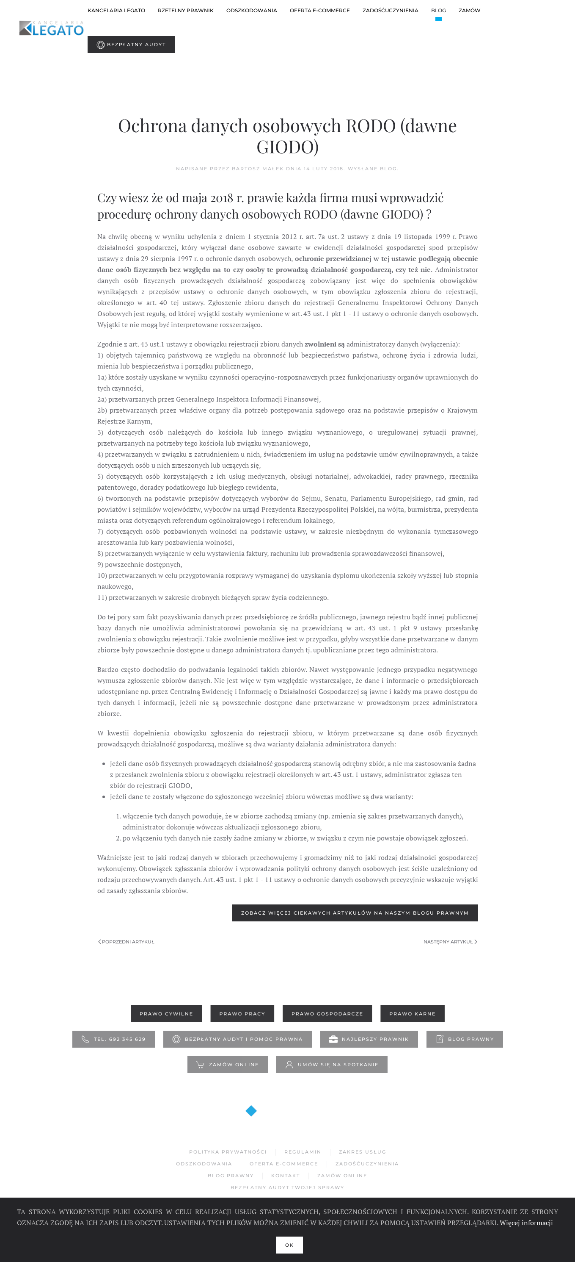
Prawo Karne (409, 1014)
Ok (289, 1245)
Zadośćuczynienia (367, 1164)
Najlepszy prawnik (369, 1039)
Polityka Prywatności (228, 1152)
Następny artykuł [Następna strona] (450, 942)
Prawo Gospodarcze (326, 1014)
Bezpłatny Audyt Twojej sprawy (287, 1187)
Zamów (470, 10)
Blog (438, 10)
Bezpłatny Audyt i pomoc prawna (237, 1039)
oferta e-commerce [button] (320, 10)
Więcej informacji (526, 1222)
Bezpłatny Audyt (131, 45)
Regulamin (303, 1152)
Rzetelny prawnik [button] (186, 10)
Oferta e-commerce (284, 1164)
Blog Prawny (464, 1039)
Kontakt (285, 1176)
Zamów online (227, 1065)
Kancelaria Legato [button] (116, 10)
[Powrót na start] (52, 27)
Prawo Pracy (242, 1014)
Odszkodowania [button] (251, 10)
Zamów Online (342, 1176)
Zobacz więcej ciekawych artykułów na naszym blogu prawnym (355, 913)
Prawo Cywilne (169, 1014)
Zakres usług (362, 1152)
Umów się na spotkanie (332, 1065)
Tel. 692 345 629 (113, 1039)
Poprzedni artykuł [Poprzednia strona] (126, 942)
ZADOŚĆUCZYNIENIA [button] (390, 10)
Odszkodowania (204, 1164)
